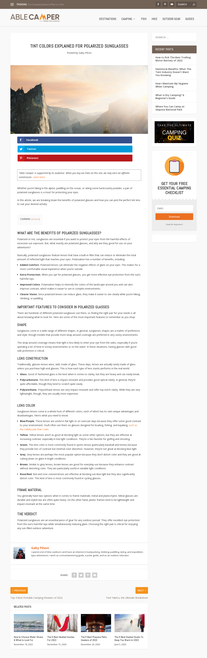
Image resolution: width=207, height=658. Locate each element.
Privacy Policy (144, 654)
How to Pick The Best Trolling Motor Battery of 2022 (173, 57)
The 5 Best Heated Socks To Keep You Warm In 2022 (129, 618)
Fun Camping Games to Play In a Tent (46, 4)
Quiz (104, 654)
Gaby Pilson (85, 50)
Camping (126, 16)
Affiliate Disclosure (186, 654)
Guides (189, 16)
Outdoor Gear (171, 16)
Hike (154, 16)
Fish (143, 16)
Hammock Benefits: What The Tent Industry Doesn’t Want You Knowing (173, 69)
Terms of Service (164, 654)
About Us (114, 654)
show (35, 198)
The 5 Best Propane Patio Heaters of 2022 (94, 618)
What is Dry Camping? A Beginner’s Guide (169, 94)
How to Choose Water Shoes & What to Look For (28, 618)
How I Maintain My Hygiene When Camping (171, 83)
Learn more (39, 156)
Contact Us (128, 654)
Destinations (107, 16)
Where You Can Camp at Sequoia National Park (169, 106)
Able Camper (26, 654)
